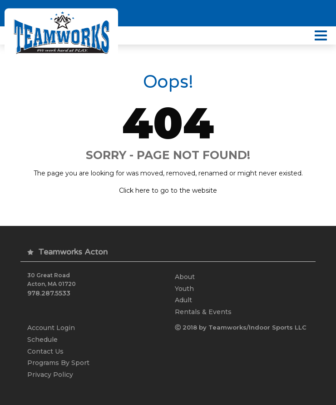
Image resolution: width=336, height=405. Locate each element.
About (185, 277)
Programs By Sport (58, 363)
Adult (183, 300)
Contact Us (45, 351)
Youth (184, 289)
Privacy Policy (50, 374)
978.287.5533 (48, 293)
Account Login (51, 328)
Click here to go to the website (168, 190)
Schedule (42, 339)
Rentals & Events (203, 312)
